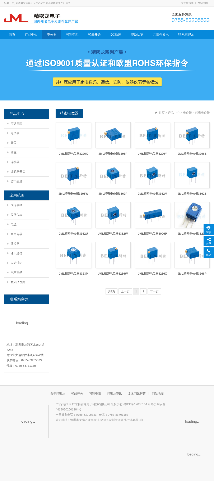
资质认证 (137, 34)
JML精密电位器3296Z (192, 153)
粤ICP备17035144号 (136, 404)
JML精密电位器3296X (73, 153)
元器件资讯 (161, 34)
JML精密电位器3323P (73, 273)
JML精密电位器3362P (112, 193)
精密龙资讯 (114, 393)
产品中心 (31, 34)
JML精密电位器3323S (192, 233)
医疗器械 (15, 205)
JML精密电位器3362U (73, 233)
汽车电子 (15, 272)
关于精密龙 (187, 2)
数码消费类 (16, 282)
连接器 (13, 162)
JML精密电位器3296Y (152, 153)
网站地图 (203, 2)
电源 (12, 224)
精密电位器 (202, 112)
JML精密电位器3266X (152, 273)
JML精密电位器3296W (73, 193)
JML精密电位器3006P (152, 233)
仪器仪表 (15, 214)
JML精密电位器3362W (113, 233)
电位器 (51, 34)
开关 (12, 142)
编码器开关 (16, 171)
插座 (12, 152)
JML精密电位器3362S (192, 193)
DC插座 (115, 34)
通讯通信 (15, 253)
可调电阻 (72, 34)
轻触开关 (94, 34)
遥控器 (13, 243)
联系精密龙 (186, 34)
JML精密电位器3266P (192, 273)
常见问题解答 (137, 393)
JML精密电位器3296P (112, 153)
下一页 (154, 291)
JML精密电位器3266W (113, 273)
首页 (12, 34)
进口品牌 (15, 181)
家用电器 (15, 234)
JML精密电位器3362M (152, 193)
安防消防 (15, 263)
